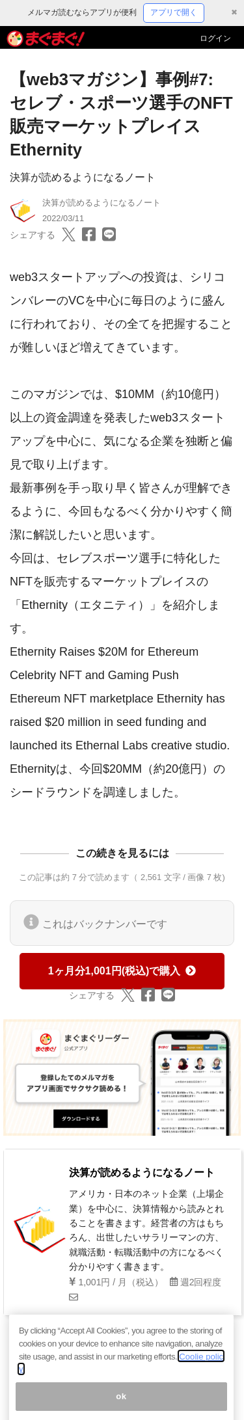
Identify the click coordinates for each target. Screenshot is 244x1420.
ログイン (215, 38)
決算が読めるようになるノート (83, 177)
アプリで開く (173, 12)
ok (121, 1405)
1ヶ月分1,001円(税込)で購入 (122, 970)
